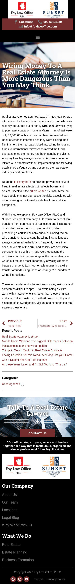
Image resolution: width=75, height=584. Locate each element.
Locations (9, 510)
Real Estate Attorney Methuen (20, 336)
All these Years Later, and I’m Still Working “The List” (34, 364)
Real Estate (11, 545)
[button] (37, 37)
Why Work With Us (17, 525)
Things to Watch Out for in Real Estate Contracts (32, 350)
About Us (9, 495)
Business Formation (18, 560)
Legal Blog (10, 518)
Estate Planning (14, 552)
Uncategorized (11, 384)
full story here (23, 181)
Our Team (10, 502)
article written (38, 191)
